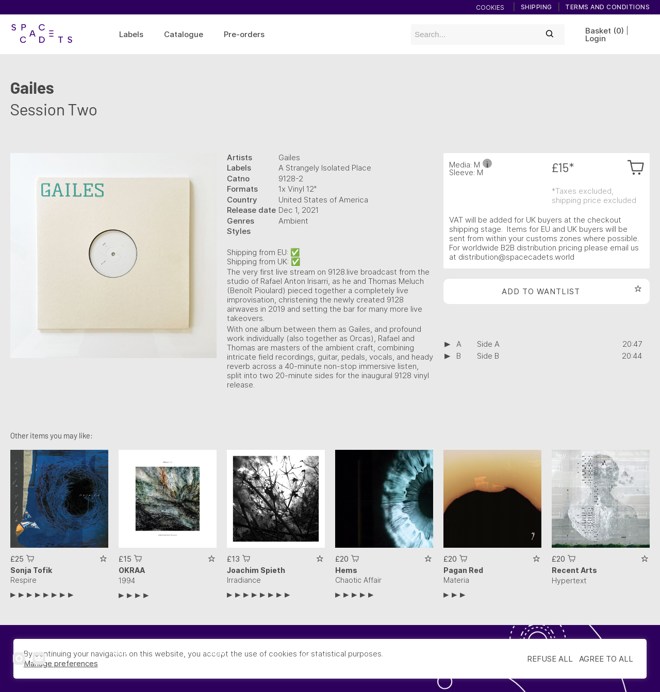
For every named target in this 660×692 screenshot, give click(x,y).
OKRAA (132, 570)
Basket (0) (604, 31)
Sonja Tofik (31, 570)
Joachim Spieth (256, 570)
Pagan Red (463, 570)
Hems (346, 570)
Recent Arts (574, 570)
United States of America (323, 200)
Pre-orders (244, 34)
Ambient (293, 221)
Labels (131, 34)
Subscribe (226, 664)
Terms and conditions (607, 7)
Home (119, 652)
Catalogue (183, 34)
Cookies (490, 7)
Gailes (32, 87)
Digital (314, 658)
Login (595, 38)
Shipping (536, 7)
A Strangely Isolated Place (324, 168)
